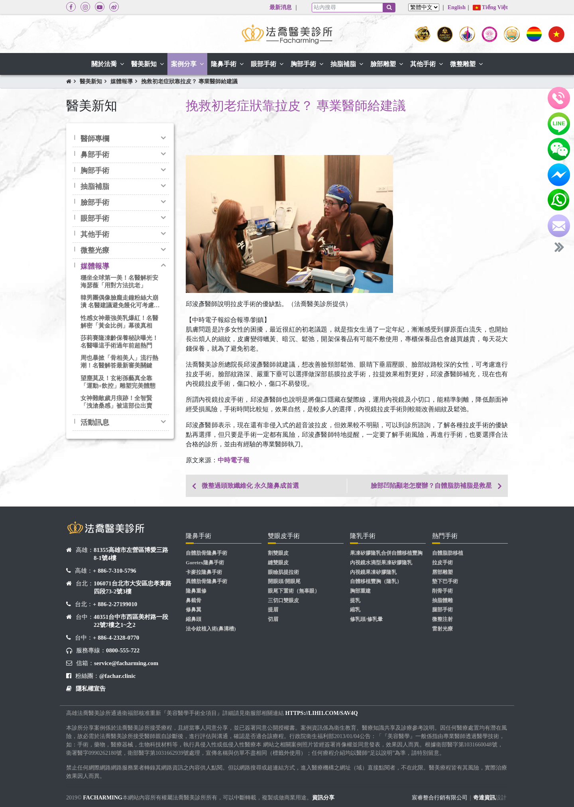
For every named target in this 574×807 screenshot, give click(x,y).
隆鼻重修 (196, 591)
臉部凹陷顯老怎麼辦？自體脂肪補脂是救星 (431, 485)
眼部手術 (95, 218)
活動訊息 (95, 422)
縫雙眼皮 (278, 562)
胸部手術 (95, 171)
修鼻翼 (193, 610)
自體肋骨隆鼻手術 (206, 553)
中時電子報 (234, 460)
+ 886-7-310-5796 (114, 570)
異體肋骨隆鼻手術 (206, 581)
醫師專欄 (95, 139)
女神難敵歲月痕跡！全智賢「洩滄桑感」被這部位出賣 (116, 402)
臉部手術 (95, 202)
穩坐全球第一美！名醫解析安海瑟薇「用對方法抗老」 (119, 282)
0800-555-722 (123, 650)
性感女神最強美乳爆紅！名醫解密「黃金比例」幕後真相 (119, 322)
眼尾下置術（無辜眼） (294, 591)
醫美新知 (91, 81)
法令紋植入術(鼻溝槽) (211, 629)
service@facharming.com (126, 663)
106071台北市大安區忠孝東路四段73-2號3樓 (132, 587)
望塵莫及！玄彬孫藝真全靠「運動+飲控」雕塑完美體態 (118, 382)
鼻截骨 (193, 600)
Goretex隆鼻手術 (205, 562)
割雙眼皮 (278, 553)
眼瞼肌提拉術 (283, 572)
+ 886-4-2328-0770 (116, 637)
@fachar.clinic (117, 676)
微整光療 (95, 250)
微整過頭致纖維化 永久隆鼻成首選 (250, 485)
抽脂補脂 (95, 186)
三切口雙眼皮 (283, 600)
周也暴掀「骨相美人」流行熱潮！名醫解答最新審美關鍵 (119, 362)
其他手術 (95, 234)
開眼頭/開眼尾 (284, 581)
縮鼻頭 (193, 619)
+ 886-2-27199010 (115, 604)
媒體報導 (121, 81)
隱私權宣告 (91, 688)
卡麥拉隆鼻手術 (204, 572)
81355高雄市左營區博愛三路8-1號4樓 (131, 554)
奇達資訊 (484, 798)
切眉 (273, 619)
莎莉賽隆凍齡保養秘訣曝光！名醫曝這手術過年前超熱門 (119, 342)
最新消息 (280, 7)
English (457, 7)
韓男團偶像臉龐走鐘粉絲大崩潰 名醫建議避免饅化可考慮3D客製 (119, 302)
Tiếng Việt (490, 7)
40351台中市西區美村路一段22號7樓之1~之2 (131, 621)
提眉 (273, 610)
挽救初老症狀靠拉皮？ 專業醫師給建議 (189, 81)
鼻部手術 (95, 155)
